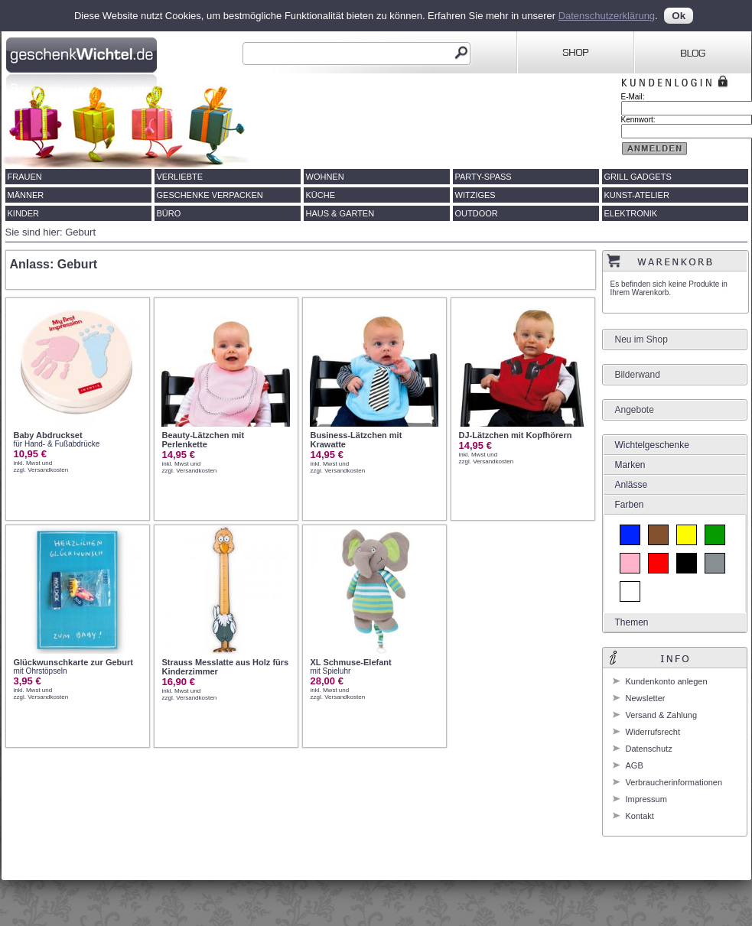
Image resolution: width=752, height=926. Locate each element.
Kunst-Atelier (636, 195)
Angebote (634, 410)
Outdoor (476, 213)
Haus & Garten (340, 213)
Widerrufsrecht (653, 731)
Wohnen (325, 176)
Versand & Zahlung (662, 715)
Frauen (25, 176)
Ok (678, 15)
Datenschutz (649, 748)
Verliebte (180, 176)
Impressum (646, 799)
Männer (26, 195)
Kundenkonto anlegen (667, 681)
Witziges (475, 195)
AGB (634, 765)
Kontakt (640, 815)
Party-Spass (483, 176)
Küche (321, 195)
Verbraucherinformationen (674, 782)
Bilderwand (637, 374)
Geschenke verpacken (210, 195)
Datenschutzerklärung (606, 15)
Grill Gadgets (638, 176)
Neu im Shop (641, 339)
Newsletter (646, 698)
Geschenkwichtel (83, 52)
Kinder (24, 213)
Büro (169, 213)
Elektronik (631, 213)
